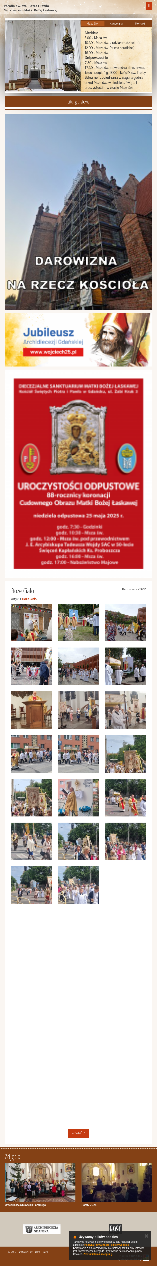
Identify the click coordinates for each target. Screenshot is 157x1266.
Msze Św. (92, 23)
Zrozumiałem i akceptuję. (98, 1254)
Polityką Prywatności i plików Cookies (106, 1245)
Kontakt (140, 23)
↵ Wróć (78, 1133)
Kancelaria (116, 23)
